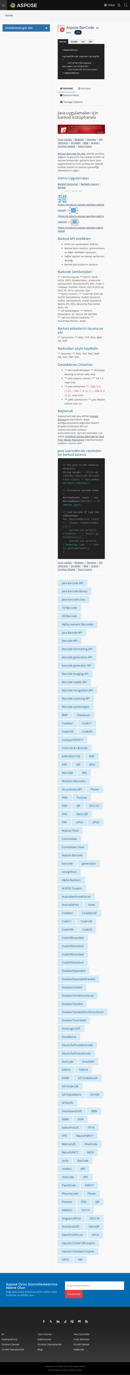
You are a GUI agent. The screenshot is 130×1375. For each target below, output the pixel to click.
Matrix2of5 (69, 1144)
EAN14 (83, 1070)
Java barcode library (74, 591)
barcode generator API (76, 665)
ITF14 (91, 1127)
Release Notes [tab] (69, 95)
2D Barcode (69, 616)
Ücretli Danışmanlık (13, 1349)
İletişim (79, 1370)
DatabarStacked (72, 1004)
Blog (85, 142)
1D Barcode (69, 608)
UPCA (79, 822)
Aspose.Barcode (72, 855)
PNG (65, 797)
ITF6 (64, 1136)
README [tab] (66, 88)
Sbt (90, 41)
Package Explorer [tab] (71, 102)
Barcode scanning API (76, 698)
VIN (80, 1259)
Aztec (91, 905)
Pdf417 (89, 1185)
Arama (95, 142)
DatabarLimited (72, 987)
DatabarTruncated (74, 1020)
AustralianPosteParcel (76, 896)
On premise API (72, 789)
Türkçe (109, 5)
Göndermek (73, 1294)
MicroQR (67, 773)
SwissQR (94, 1226)
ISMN (65, 1119)
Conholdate (69, 839)
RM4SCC (67, 1210)
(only (65, 1160)
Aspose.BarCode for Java (71, 153)
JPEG (92, 764)
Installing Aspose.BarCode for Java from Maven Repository (81, 438)
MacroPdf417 (84, 1136)
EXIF (64, 764)
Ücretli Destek (81, 1344)
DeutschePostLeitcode (76, 1053)
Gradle (74, 41)
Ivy (83, 41)
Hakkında (78, 1349)
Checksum (83, 715)
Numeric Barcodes (74, 781)
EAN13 (66, 1070)
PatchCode (69, 1185)
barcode (67, 863)
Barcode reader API (74, 682)
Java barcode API (72, 583)
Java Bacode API (72, 632)
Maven (63, 41)
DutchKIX (88, 1062)
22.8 (78, 32)
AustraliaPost (70, 905)
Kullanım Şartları (69, 1370)
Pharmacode (70, 1193)
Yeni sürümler (81, 1334)
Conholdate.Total (73, 847)
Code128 (67, 731)
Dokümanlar (44, 1339)
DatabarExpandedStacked (78, 979)
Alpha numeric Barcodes (77, 624)
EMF (91, 756)
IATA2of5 (67, 1103)
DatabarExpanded (73, 971)
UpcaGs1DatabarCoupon (78, 1251)
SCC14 (86, 1210)
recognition (69, 872)
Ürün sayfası (65, 139)
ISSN (80, 1119)
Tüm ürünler (45, 1334)
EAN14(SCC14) (71, 756)
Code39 (87, 731)
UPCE (95, 822)
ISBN (94, 1111)
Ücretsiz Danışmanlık (49, 1344)
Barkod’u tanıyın (90, 184)
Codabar (67, 723)
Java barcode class (73, 599)
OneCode (68, 1177)
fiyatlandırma (9, 1339)
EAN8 (65, 1078)
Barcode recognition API (77, 690)
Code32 (87, 929)
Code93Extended (73, 954)
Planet (95, 789)
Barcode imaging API (75, 674)
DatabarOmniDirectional (77, 995)
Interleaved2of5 (72, 1111)
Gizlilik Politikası (54, 1370)
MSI (84, 773)
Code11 (87, 723)
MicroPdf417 (70, 1152)
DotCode (67, 1062)
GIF (78, 764)
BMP (65, 715)
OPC (85, 1177)
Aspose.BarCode (82, 29)
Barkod (62, 187)
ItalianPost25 (70, 1127)
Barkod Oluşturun (68, 184)
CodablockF (89, 913)
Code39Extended (73, 938)
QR (78, 806)
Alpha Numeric (71, 880)
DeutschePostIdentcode (77, 1045)
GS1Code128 (70, 1086)
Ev (3, 1334)
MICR (90, 1152)
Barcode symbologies (75, 707)
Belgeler (79, 139)
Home (9, 15)
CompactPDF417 (72, 740)
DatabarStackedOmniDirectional (82, 1012)
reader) (66, 1169)
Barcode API (69, 641)
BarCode (82, 1160)
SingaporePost (71, 1218)
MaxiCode (91, 1144)
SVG (64, 814)
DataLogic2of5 (71, 1028)
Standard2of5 (70, 1226)
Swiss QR (82, 814)
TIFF (64, 822)
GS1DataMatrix (71, 1094)
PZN (64, 806)
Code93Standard (72, 962)
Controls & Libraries (75, 748)
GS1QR (94, 1094)
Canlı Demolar (81, 1339)
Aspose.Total (70, 830)
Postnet (82, 797)
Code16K (67, 929)
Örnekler (76, 142)
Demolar (91, 139)
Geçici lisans (85, 146)
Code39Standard (72, 946)
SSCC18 (94, 806)
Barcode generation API (77, 657)
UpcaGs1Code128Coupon (78, 1243)
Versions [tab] (84, 88)
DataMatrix (69, 1037)
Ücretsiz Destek (66, 146)
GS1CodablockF (88, 1078)
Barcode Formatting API (77, 649)
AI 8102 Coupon (72, 888)
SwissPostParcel (72, 1235)
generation (89, 863)
